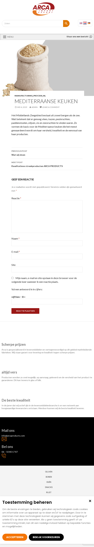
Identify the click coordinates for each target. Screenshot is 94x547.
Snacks (49, 487)
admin (34, 107)
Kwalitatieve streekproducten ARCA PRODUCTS (47, 163)
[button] (90, 500)
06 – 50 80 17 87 (10, 451)
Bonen (49, 477)
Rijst (48, 492)
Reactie (16, 198)
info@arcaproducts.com (13, 435)
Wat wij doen (47, 152)
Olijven (48, 471)
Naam (15, 238)
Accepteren (14, 537)
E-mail (15, 251)
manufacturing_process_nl (30, 96)
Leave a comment (51, 107)
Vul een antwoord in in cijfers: (27, 289)
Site (13, 264)
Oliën (48, 482)
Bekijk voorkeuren (46, 537)
